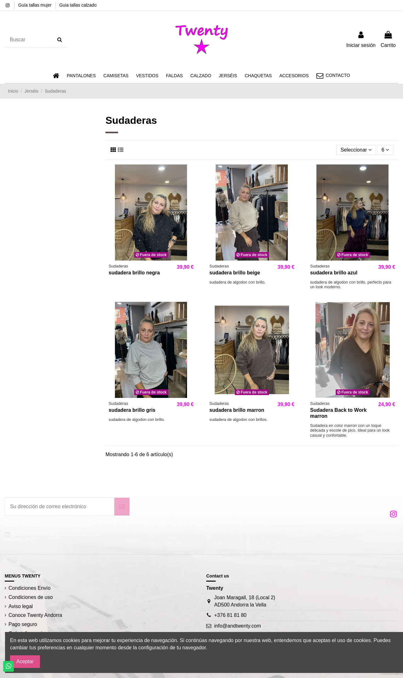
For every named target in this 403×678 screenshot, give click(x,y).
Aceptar (25, 661)
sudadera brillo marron (236, 410)
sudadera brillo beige (234, 272)
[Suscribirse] (121, 506)
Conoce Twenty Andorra (35, 615)
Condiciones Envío (29, 588)
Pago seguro (23, 624)
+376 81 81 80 (230, 615)
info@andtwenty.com (237, 626)
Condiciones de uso (31, 597)
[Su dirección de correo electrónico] (59, 506)
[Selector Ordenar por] (356, 150)
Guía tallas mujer (35, 5)
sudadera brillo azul (333, 272)
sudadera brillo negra (134, 272)
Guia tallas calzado (77, 5)
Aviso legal (21, 606)
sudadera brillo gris (132, 410)
